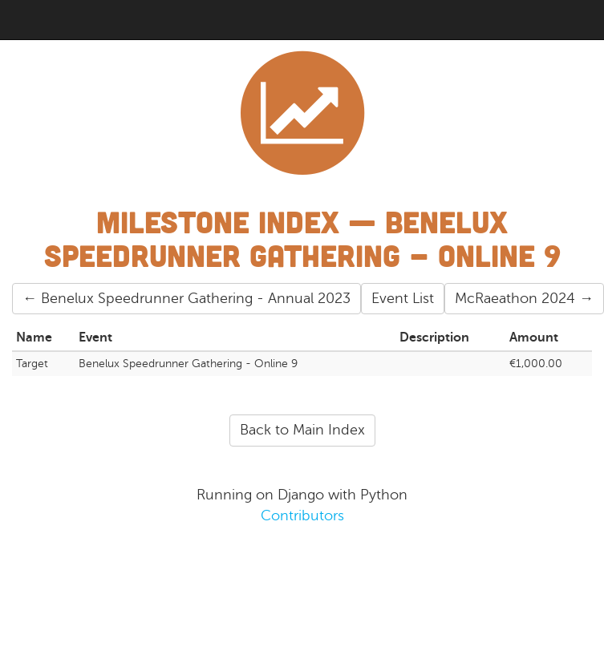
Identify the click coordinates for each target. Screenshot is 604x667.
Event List (402, 298)
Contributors (302, 515)
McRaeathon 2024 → (524, 298)
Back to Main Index (302, 430)
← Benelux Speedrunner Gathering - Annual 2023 (186, 298)
